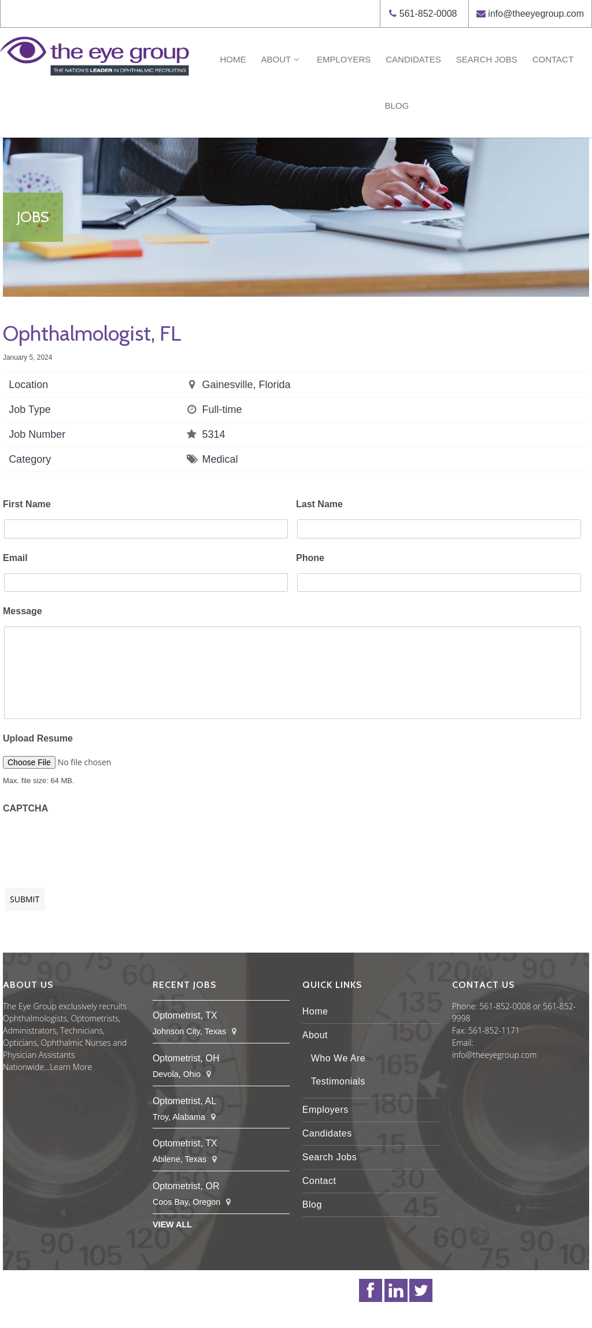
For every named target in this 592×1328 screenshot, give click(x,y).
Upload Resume (38, 738)
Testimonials (338, 1081)
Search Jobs (486, 59)
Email (15, 558)
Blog (396, 105)
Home (233, 59)
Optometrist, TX (185, 1015)
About (281, 59)
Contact (553, 59)
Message (22, 611)
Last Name (319, 504)
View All (172, 1224)
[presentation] (91, 845)
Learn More (71, 1066)
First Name (27, 504)
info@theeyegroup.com (536, 14)
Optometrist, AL (184, 1101)
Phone (310, 558)
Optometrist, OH (186, 1058)
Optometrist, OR (186, 1186)
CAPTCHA (25, 808)
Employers (344, 59)
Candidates (413, 59)
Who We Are (338, 1058)
